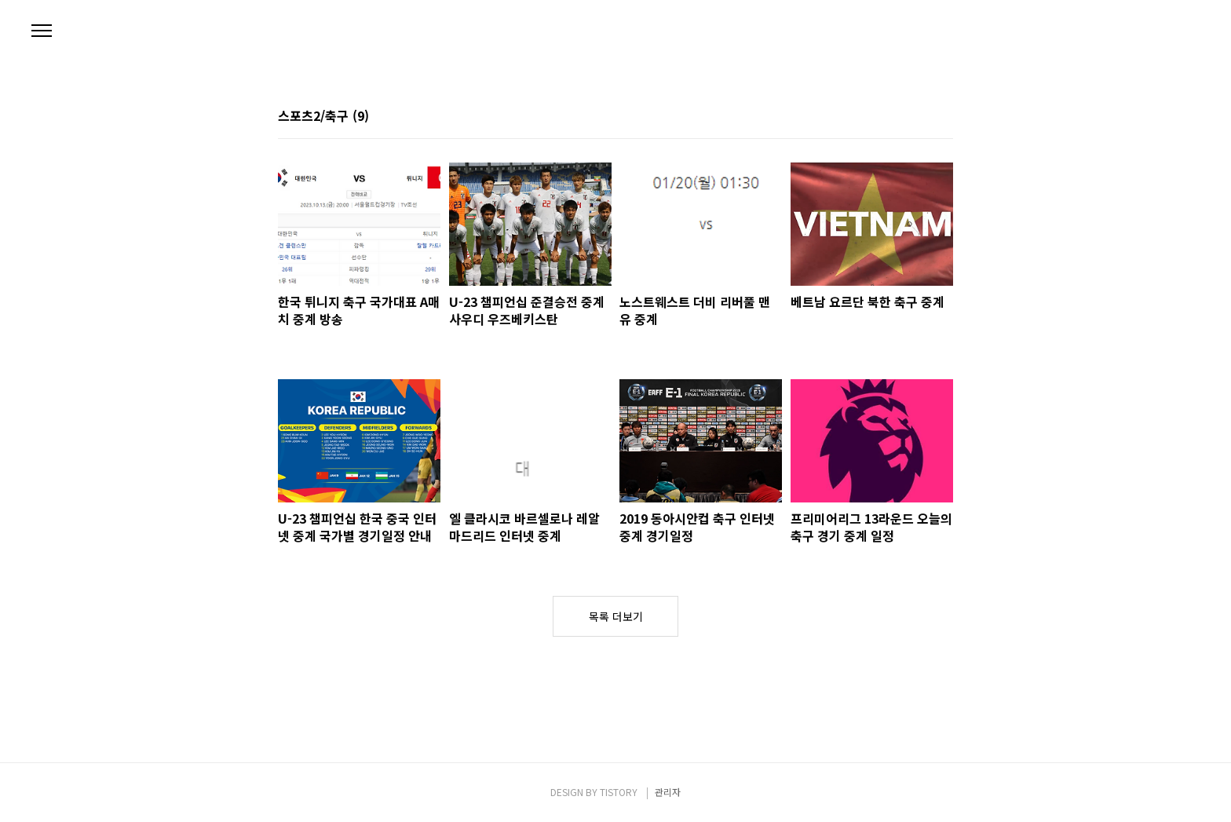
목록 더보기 (616, 616)
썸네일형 (921, 117)
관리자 (668, 791)
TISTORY (618, 791)
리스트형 (943, 117)
